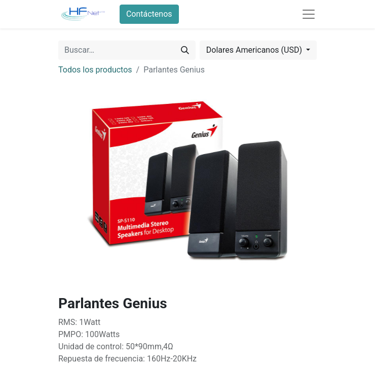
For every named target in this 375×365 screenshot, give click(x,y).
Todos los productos (95, 70)
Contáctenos (149, 14)
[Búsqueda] (185, 50)
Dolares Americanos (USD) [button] (255, 50)
